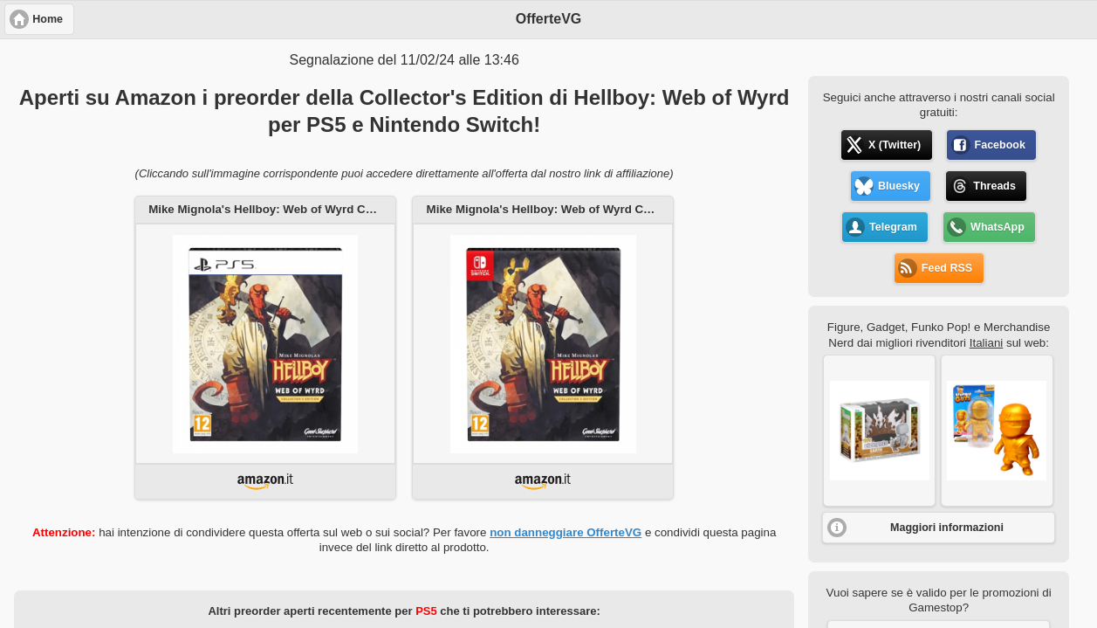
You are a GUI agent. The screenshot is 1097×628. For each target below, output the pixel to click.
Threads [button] (994, 186)
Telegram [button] (893, 227)
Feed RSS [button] (947, 268)
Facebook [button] (1000, 145)
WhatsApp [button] (997, 227)
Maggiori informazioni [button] (947, 527)
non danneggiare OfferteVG (565, 532)
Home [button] (47, 19)
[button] (879, 431)
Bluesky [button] (899, 186)
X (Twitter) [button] (894, 145)
